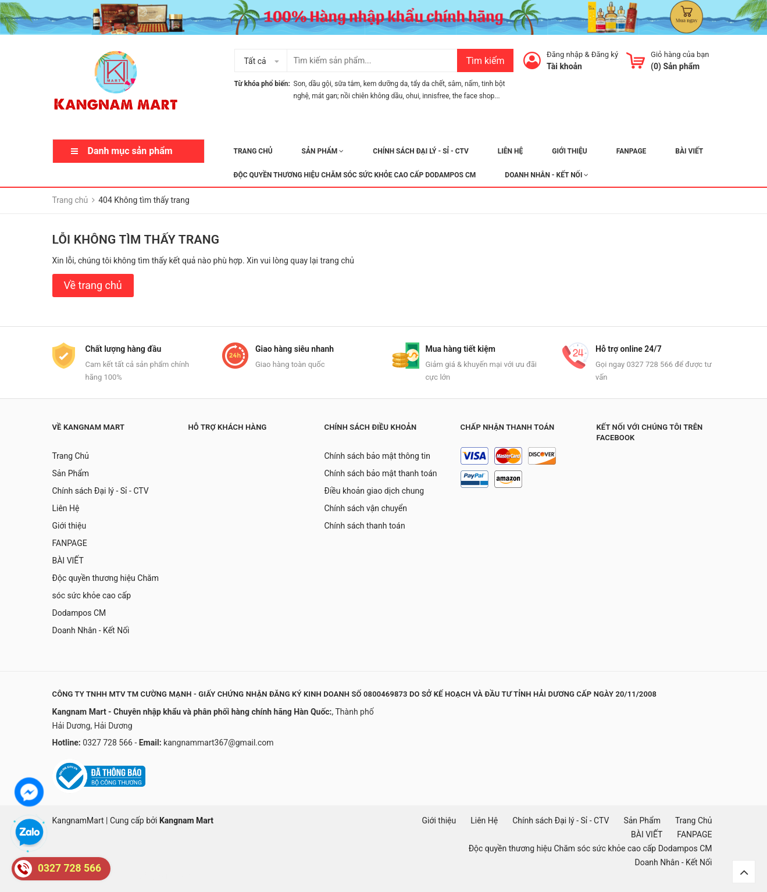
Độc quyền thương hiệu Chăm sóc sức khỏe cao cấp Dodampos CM (355, 175)
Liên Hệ (510, 151)
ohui (412, 96)
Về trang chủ (93, 285)
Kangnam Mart (186, 820)
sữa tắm (347, 84)
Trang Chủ (253, 151)
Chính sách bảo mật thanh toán (380, 473)
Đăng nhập (565, 54)
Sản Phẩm (323, 151)
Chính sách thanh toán (364, 525)
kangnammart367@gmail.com (218, 742)
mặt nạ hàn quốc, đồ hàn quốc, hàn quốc (117, 875)
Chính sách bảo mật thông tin (377, 456)
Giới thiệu (569, 151)
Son (300, 84)
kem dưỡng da (385, 84)
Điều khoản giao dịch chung (374, 490)
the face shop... (476, 96)
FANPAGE (631, 151)
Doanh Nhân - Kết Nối (546, 175)
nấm (472, 84)
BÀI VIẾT (689, 151)
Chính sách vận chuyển (366, 508)
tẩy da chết (428, 84)
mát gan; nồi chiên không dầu (357, 96)
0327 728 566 (108, 742)
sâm (454, 84)
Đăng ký (604, 54)
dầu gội (319, 84)
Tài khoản (564, 66)
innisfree (435, 96)
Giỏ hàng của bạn (680, 54)
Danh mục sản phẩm (130, 150)
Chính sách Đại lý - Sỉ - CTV (421, 151)
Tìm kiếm (485, 60)
